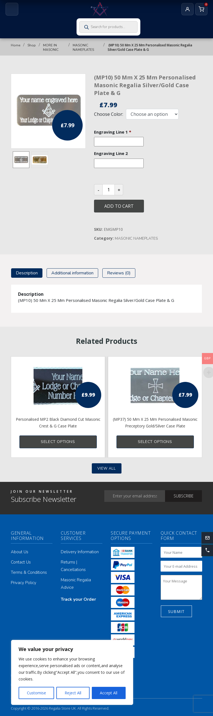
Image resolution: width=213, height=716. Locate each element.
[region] (72, 672)
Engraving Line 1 (112, 132)
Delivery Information (80, 552)
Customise (36, 692)
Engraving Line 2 (111, 153)
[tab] (26, 273)
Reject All (73, 692)
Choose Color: (108, 114)
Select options (58, 441)
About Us (19, 552)
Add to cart (119, 206)
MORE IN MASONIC (51, 47)
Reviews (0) (119, 273)
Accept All (108, 692)
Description (27, 273)
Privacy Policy (23, 582)
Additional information (72, 273)
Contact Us (21, 562)
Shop (31, 45)
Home (15, 45)
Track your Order (78, 599)
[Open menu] (12, 9)
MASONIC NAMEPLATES (83, 47)
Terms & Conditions (29, 572)
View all (106, 468)
